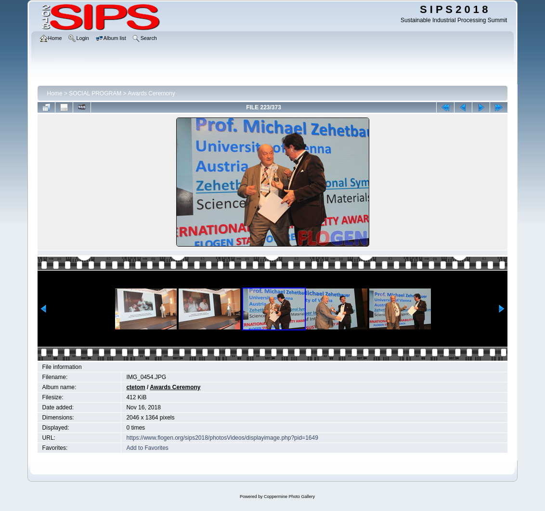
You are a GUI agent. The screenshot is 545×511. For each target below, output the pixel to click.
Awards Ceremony (151, 93)
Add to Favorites (147, 448)
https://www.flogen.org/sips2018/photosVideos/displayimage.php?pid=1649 (222, 437)
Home (55, 93)
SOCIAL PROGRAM (95, 93)
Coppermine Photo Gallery (289, 496)
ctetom (135, 387)
